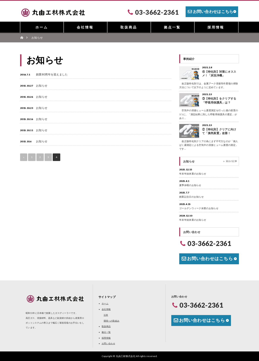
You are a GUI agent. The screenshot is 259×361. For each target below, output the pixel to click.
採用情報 (215, 27)
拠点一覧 (172, 27)
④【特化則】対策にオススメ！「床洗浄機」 (219, 73)
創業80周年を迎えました (52, 74)
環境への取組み (111, 320)
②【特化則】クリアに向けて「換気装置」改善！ (219, 131)
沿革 (106, 315)
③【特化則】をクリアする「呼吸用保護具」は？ (219, 100)
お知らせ (41, 85)
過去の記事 (231, 161)
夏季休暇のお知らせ (190, 185)
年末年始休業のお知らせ (192, 173)
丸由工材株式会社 (125, 356)
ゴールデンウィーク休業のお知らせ (198, 208)
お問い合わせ (108, 343)
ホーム (41, 27)
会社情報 (85, 27)
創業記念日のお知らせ (191, 196)
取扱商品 (128, 27)
